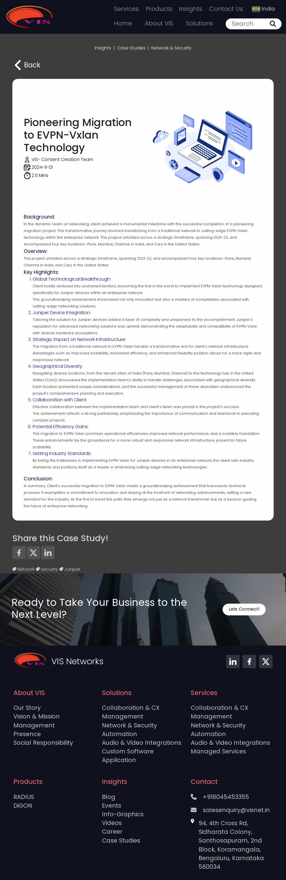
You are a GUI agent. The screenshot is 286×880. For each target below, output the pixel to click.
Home (123, 23)
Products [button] (159, 8)
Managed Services (218, 751)
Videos (112, 823)
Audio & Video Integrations (141, 743)
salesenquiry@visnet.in (230, 810)
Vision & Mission (36, 716)
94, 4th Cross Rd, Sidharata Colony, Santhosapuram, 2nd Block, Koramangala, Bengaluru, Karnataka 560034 (231, 845)
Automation (119, 734)
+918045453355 (220, 797)
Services (126, 8)
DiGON (22, 805)
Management (34, 725)
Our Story (27, 708)
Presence (27, 734)
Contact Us (226, 8)
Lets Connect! (244, 609)
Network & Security (129, 725)
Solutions (199, 23)
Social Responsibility (43, 743)
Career (112, 831)
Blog (108, 797)
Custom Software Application (128, 755)
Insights (190, 8)
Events (111, 805)
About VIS (159, 23)
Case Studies (121, 840)
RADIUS (23, 797)
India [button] (263, 9)
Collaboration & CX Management (130, 712)
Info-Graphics (123, 814)
